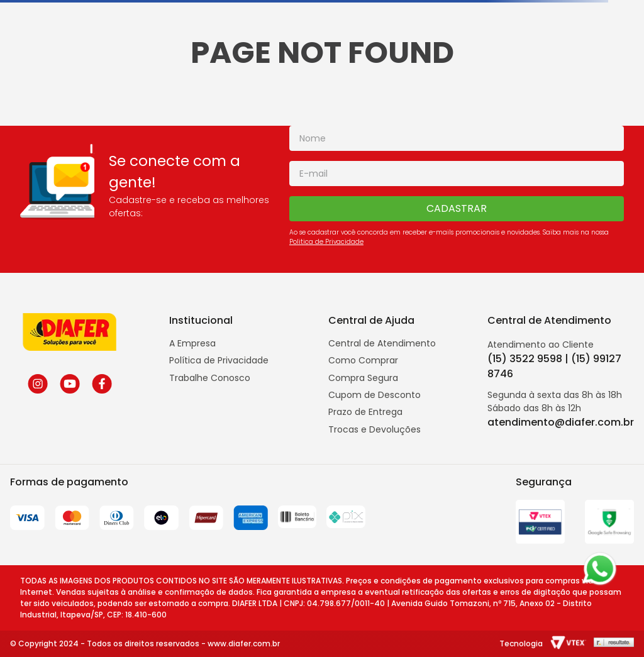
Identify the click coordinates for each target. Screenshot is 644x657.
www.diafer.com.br (244, 643)
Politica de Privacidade (326, 241)
